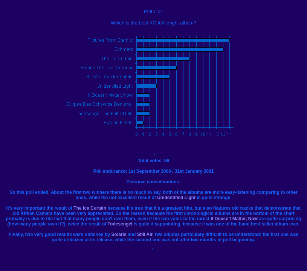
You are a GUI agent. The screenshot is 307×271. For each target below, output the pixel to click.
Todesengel (120, 224)
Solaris (119, 234)
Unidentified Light (176, 197)
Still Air (145, 234)
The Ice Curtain (89, 208)
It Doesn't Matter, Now (234, 218)
